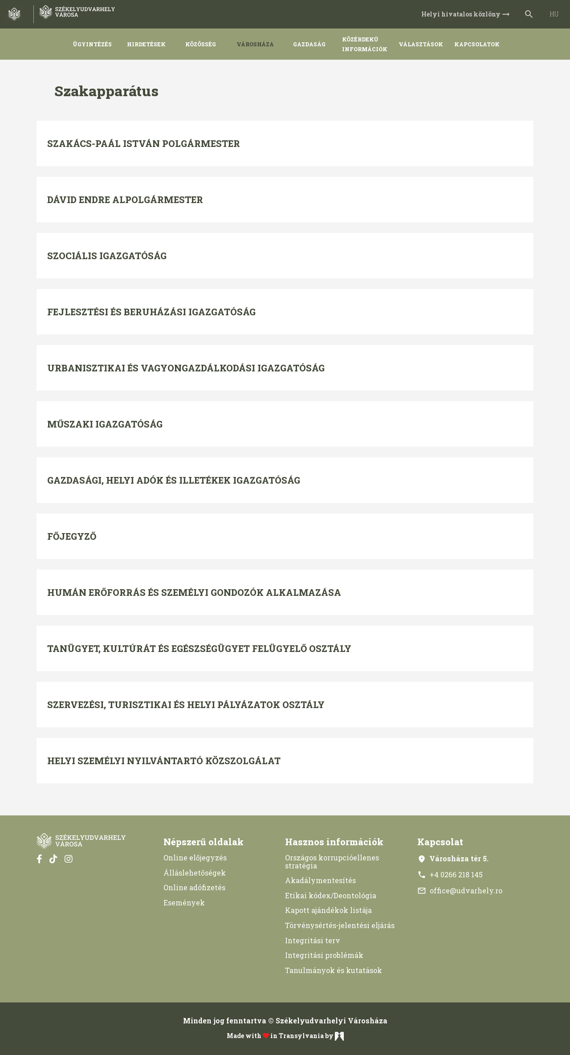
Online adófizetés (194, 887)
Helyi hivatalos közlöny (466, 14)
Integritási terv (312, 940)
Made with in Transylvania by (285, 1036)
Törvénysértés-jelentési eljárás (340, 925)
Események (184, 902)
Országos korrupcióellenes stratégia (332, 861)
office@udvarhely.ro (459, 890)
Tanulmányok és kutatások (333, 970)
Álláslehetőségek (194, 872)
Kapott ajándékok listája (328, 910)
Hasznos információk (334, 841)
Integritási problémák (324, 955)
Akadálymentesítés (320, 880)
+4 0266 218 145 (450, 874)
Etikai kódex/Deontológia (330, 895)
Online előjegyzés (195, 857)
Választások (421, 44)
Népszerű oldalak (203, 841)
